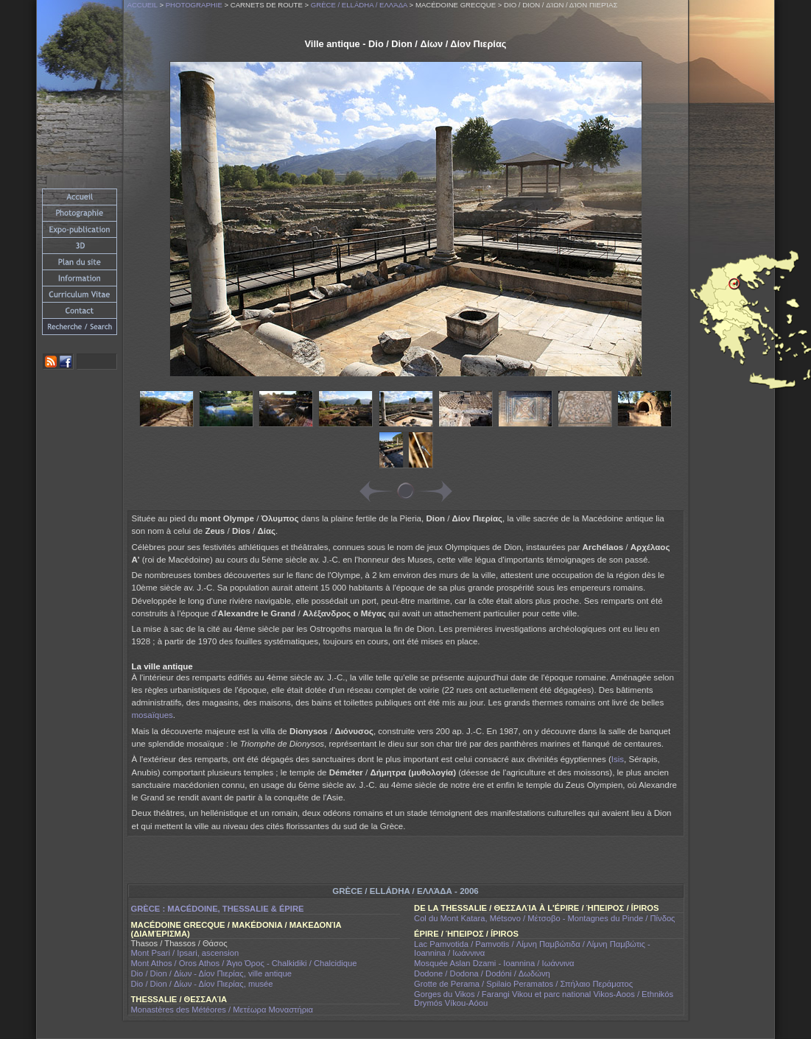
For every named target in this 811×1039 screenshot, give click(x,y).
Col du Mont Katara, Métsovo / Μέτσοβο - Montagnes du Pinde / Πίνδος (544, 918)
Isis (617, 759)
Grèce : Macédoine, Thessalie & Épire (217, 908)
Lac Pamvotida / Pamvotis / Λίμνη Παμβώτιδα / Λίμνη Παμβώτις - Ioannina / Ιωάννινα (532, 948)
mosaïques (152, 715)
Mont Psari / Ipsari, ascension (185, 952)
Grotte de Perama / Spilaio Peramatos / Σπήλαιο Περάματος (523, 983)
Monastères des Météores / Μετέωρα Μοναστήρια (222, 1009)
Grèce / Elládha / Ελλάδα (359, 5)
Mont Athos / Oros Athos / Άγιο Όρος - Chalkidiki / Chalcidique (244, 963)
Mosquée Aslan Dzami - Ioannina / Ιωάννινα (494, 963)
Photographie (194, 5)
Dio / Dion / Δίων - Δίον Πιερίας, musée (202, 983)
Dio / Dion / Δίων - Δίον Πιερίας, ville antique (211, 973)
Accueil (142, 5)
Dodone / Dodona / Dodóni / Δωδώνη (482, 973)
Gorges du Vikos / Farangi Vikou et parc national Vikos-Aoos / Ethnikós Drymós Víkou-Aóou (543, 998)
